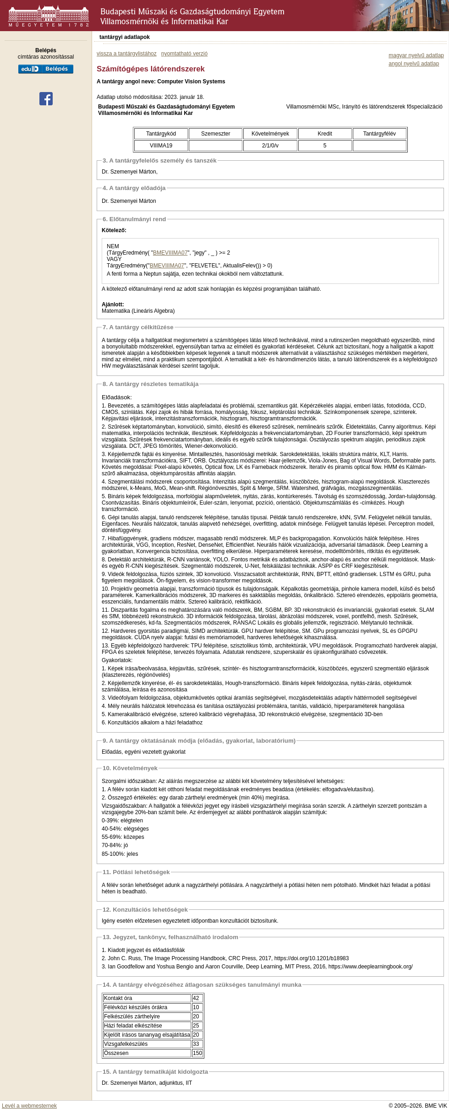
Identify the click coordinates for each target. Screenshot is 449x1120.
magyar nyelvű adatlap (416, 55)
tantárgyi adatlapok (124, 37)
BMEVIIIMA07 (170, 253)
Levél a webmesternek (29, 1106)
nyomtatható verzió (184, 53)
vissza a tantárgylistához (127, 53)
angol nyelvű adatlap (414, 63)
